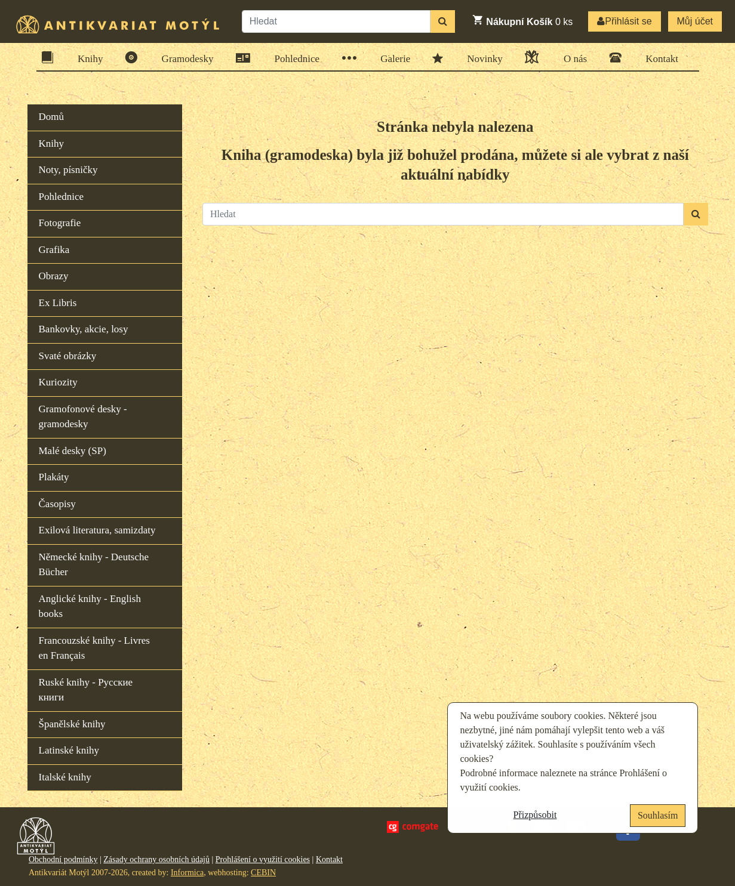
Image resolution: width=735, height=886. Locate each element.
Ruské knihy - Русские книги (86, 690)
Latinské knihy (69, 750)
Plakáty (54, 477)
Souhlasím (658, 815)
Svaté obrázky (68, 356)
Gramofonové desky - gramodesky (83, 416)
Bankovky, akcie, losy (83, 329)
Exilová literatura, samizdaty (97, 530)
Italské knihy (65, 777)
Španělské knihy (72, 724)
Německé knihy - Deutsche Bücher (94, 564)
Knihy (86, 57)
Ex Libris (58, 302)
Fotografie (60, 223)
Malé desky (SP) (72, 450)
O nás (571, 57)
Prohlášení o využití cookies (263, 859)
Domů (51, 116)
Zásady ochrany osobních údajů (156, 859)
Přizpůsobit (535, 815)
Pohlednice (293, 58)
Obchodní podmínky (63, 859)
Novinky (481, 57)
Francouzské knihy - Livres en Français (94, 648)
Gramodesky (184, 57)
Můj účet (695, 21)
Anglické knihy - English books (90, 606)
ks (522, 20)
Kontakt (658, 57)
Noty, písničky (68, 169)
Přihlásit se (624, 21)
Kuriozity (58, 382)
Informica (187, 872)
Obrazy (54, 276)
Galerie (391, 58)
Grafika (54, 249)
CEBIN (263, 872)
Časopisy (57, 504)
